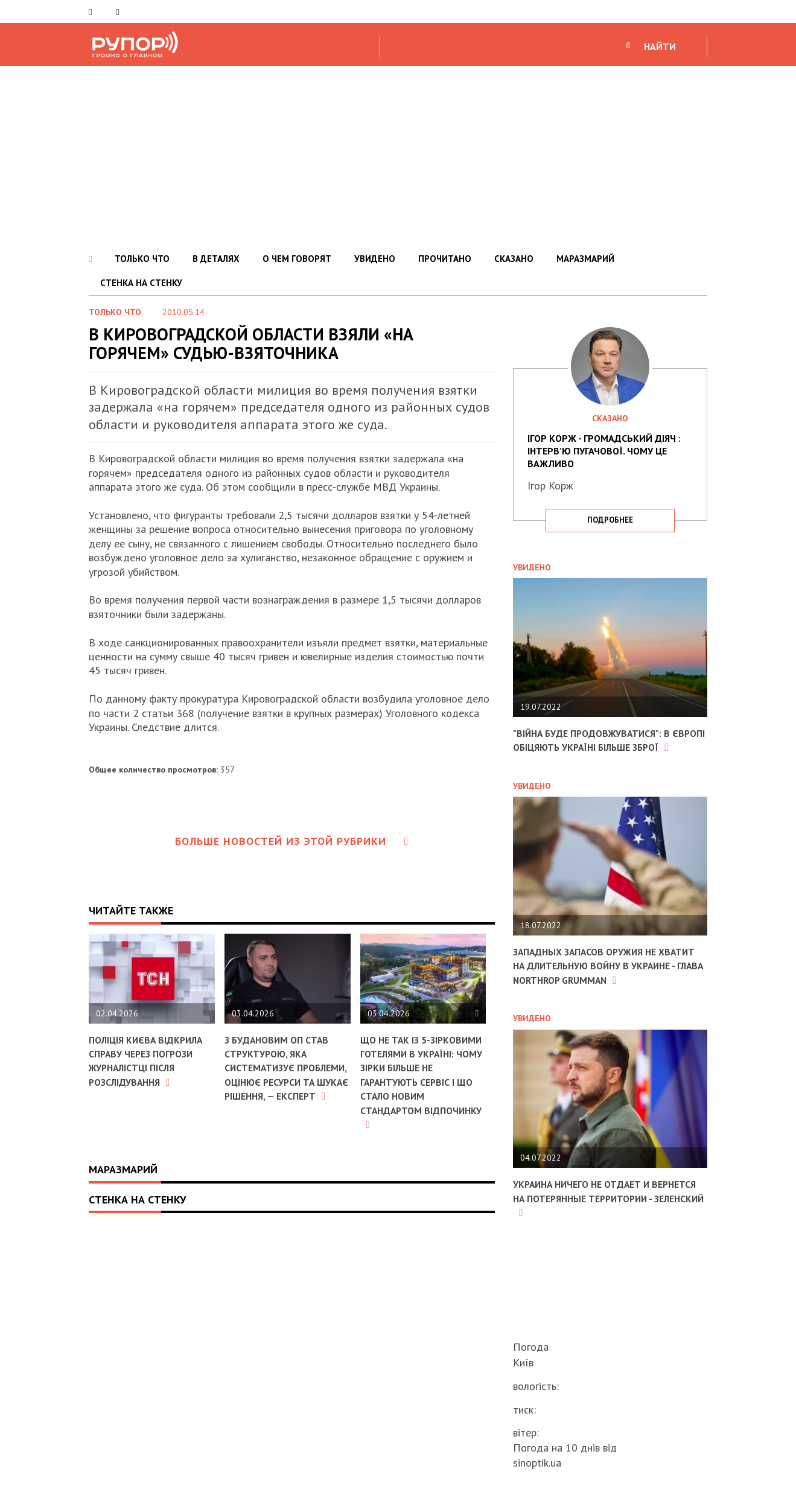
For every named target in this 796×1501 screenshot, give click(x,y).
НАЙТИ (660, 46)
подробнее (610, 520)
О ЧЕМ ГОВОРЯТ (297, 258)
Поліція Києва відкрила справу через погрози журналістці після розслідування (151, 1061)
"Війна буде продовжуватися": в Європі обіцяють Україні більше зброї (602, 747)
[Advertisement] (398, 156)
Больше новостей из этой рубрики (292, 841)
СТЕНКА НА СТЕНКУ (141, 282)
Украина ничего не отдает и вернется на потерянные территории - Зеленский (591, 1226)
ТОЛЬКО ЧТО (142, 258)
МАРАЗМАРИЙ (585, 258)
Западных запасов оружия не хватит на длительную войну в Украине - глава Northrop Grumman (602, 986)
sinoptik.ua (537, 1463)
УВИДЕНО (374, 258)
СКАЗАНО (513, 258)
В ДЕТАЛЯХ (216, 258)
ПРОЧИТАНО (444, 258)
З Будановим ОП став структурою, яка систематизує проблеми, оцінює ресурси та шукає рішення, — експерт (283, 1075)
